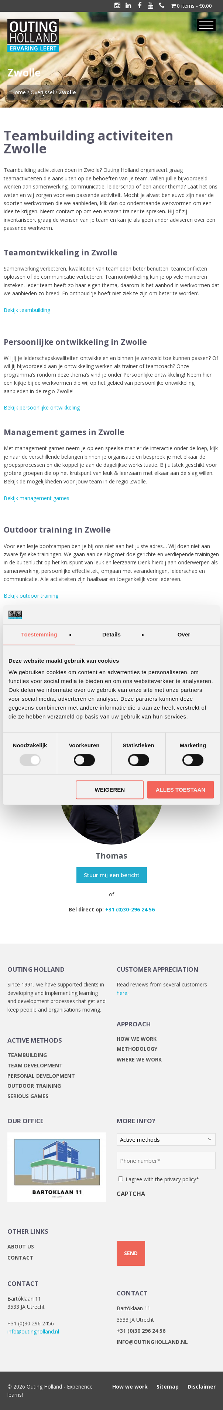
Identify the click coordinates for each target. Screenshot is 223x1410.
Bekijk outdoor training (31, 595)
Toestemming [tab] (39, 634)
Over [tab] (184, 634)
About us (20, 1246)
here (122, 992)
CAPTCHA (131, 1194)
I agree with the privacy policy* (162, 1179)
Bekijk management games (36, 498)
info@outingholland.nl (33, 1331)
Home (18, 92)
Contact (20, 1257)
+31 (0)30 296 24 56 (141, 1330)
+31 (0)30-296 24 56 (130, 909)
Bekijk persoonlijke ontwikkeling (42, 407)
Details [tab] (111, 634)
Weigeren (110, 789)
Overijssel (42, 92)
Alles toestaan (180, 789)
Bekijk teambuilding (27, 309)
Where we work (139, 1059)
